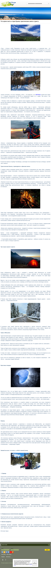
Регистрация (3, 554)
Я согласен (34, 563)
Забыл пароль (8, 554)
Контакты (8, 556)
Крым (7, 531)
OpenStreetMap (40, 108)
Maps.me (9, 108)
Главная (3, 556)
